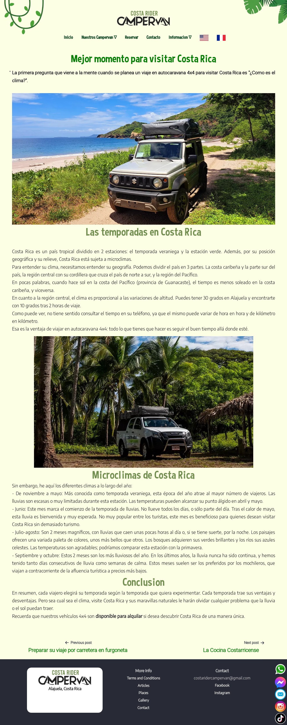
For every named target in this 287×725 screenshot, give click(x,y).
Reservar (131, 37)
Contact (143, 707)
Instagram (222, 693)
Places (143, 693)
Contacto (153, 37)
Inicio (68, 37)
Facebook (222, 685)
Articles (143, 685)
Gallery (143, 700)
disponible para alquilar (119, 616)
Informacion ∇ (180, 37)
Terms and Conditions (143, 678)
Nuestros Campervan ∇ (99, 37)
